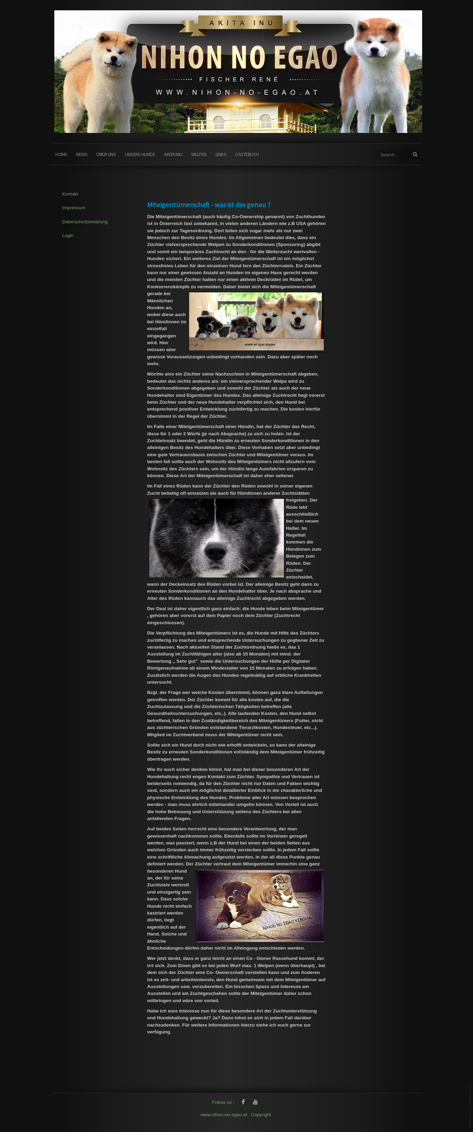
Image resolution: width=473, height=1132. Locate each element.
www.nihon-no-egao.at (224, 1114)
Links (221, 154)
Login (68, 235)
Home (61, 154)
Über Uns (106, 154)
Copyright (261, 1114)
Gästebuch (247, 154)
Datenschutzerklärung (85, 221)
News (81, 154)
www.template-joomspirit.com (470, 1106)
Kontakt (70, 194)
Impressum (73, 207)
